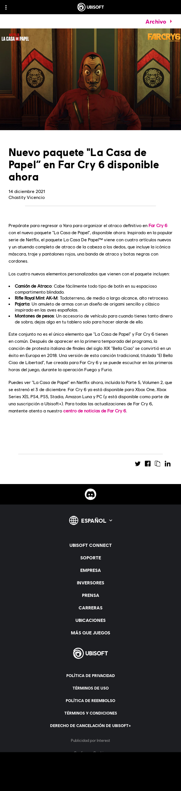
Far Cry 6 (158, 225)
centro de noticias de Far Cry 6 (94, 410)
